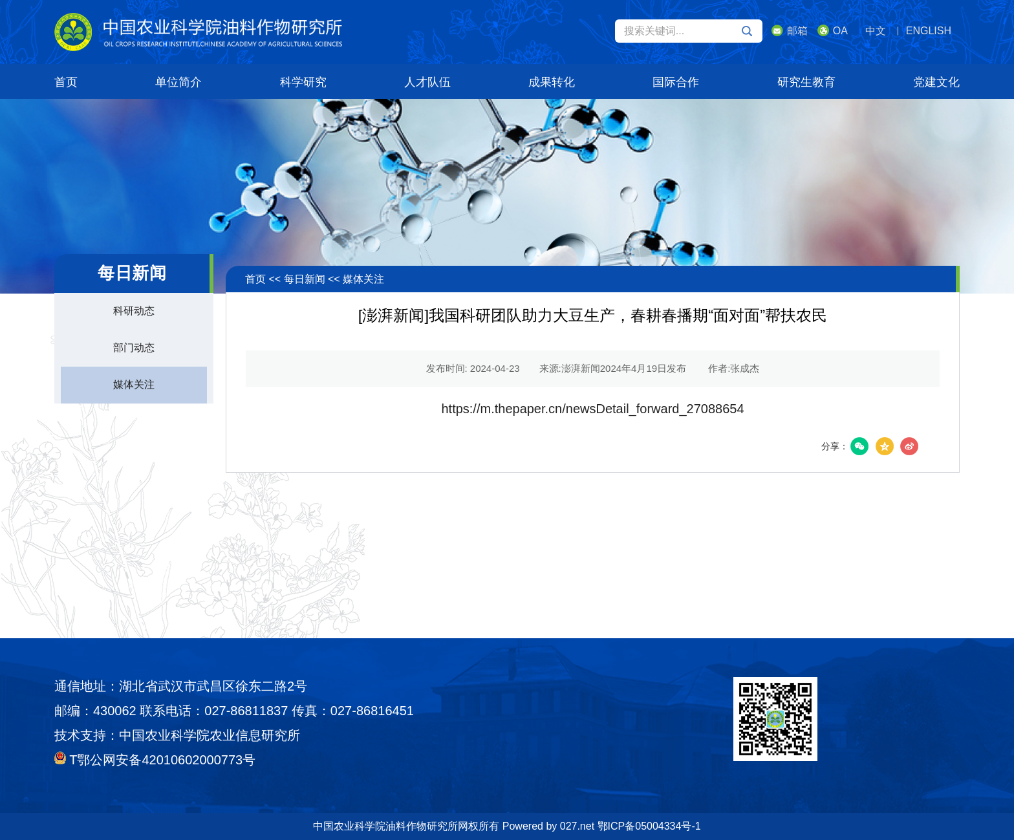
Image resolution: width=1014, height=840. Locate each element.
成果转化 (551, 82)
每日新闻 (304, 279)
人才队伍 (427, 82)
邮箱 (789, 30)
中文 (875, 30)
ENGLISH (928, 30)
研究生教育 (806, 82)
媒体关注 (134, 384)
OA (832, 30)
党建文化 (936, 82)
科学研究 (303, 82)
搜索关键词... (688, 31)
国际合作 (676, 82)
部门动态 (134, 347)
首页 (66, 82)
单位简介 (178, 82)
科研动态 (134, 310)
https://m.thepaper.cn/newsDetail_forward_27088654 (592, 409)
